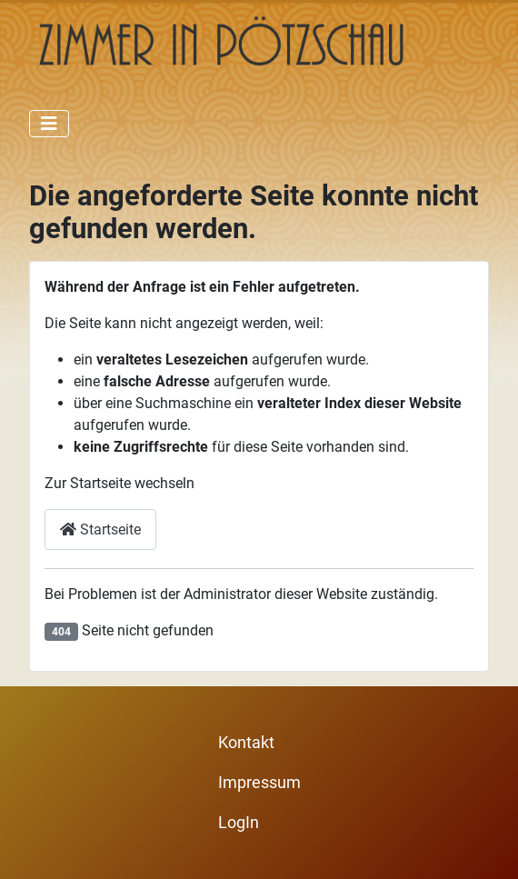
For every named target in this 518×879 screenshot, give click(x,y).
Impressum (259, 783)
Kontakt (246, 743)
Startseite (100, 529)
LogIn (238, 823)
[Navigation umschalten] (49, 123)
